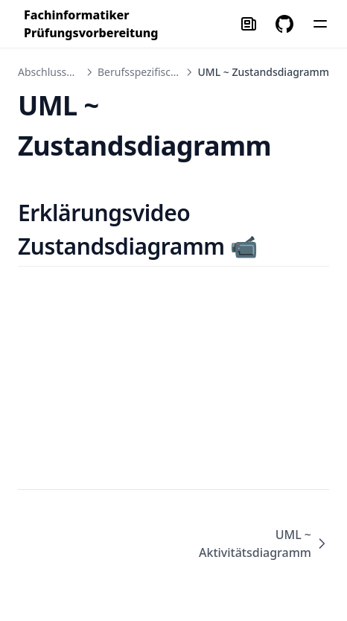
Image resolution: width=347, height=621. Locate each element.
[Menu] (320, 24)
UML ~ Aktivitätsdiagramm (264, 543)
